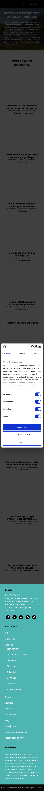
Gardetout (12, 660)
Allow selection (22, 435)
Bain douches (14, 648)
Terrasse (11, 683)
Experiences (11, 639)
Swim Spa (12, 677)
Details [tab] (22, 353)
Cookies (39, 788)
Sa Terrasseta (14, 689)
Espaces (9, 644)
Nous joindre (11, 726)
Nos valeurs (10, 714)
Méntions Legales (29, 788)
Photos (8, 708)
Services (9, 697)
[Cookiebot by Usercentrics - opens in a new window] (31, 346)
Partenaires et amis (15, 737)
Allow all (22, 427)
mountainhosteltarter (22, 601)
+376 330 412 (12, 595)
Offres (8, 633)
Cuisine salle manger (17, 654)
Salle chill (11, 672)
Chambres (12, 666)
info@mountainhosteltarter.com (21, 598)
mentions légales (17, 769)
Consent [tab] (7, 353)
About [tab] (36, 353)
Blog (7, 720)
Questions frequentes (16, 732)
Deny (22, 442)
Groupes (9, 703)
